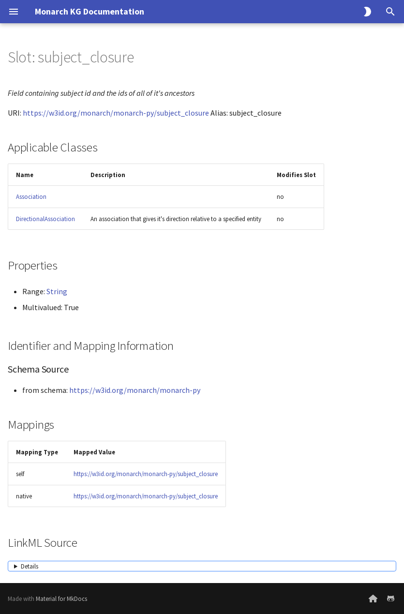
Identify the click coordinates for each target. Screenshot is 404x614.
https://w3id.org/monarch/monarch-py (134, 390)
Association (31, 196)
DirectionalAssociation (45, 219)
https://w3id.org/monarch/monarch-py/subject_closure (116, 113)
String (56, 291)
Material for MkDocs (61, 598)
